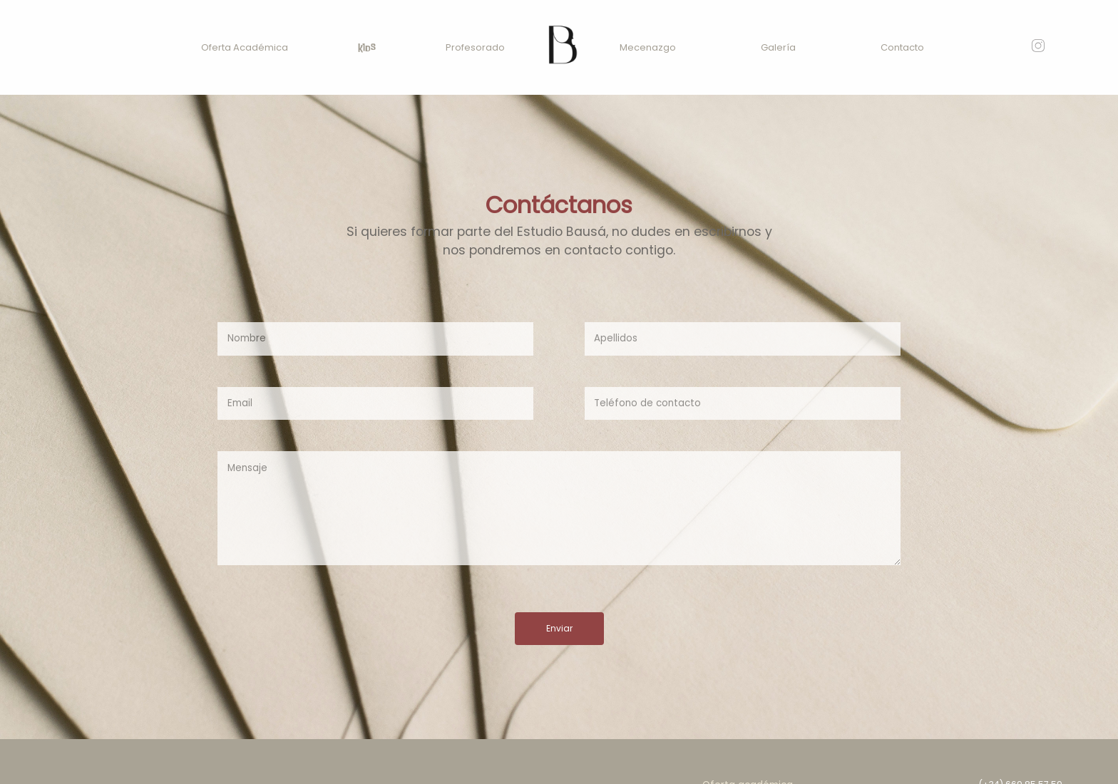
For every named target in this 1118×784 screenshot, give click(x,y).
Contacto (902, 47)
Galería (778, 47)
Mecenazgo (648, 47)
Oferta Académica (244, 47)
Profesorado (475, 47)
